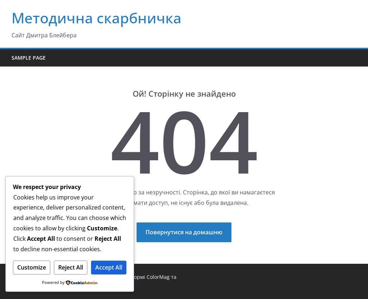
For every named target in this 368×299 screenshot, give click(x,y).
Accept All (108, 267)
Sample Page (29, 57)
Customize (31, 267)
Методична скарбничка (96, 18)
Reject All (70, 267)
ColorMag (158, 276)
